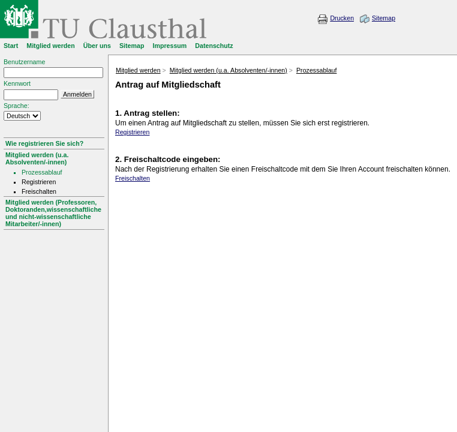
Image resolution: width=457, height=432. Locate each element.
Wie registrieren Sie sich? (44, 143)
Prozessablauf (316, 70)
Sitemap (383, 18)
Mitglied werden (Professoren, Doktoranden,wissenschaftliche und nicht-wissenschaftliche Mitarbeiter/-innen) (53, 213)
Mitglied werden (138, 70)
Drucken (342, 18)
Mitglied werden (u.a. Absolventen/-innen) (36, 158)
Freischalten (132, 178)
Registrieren (132, 132)
